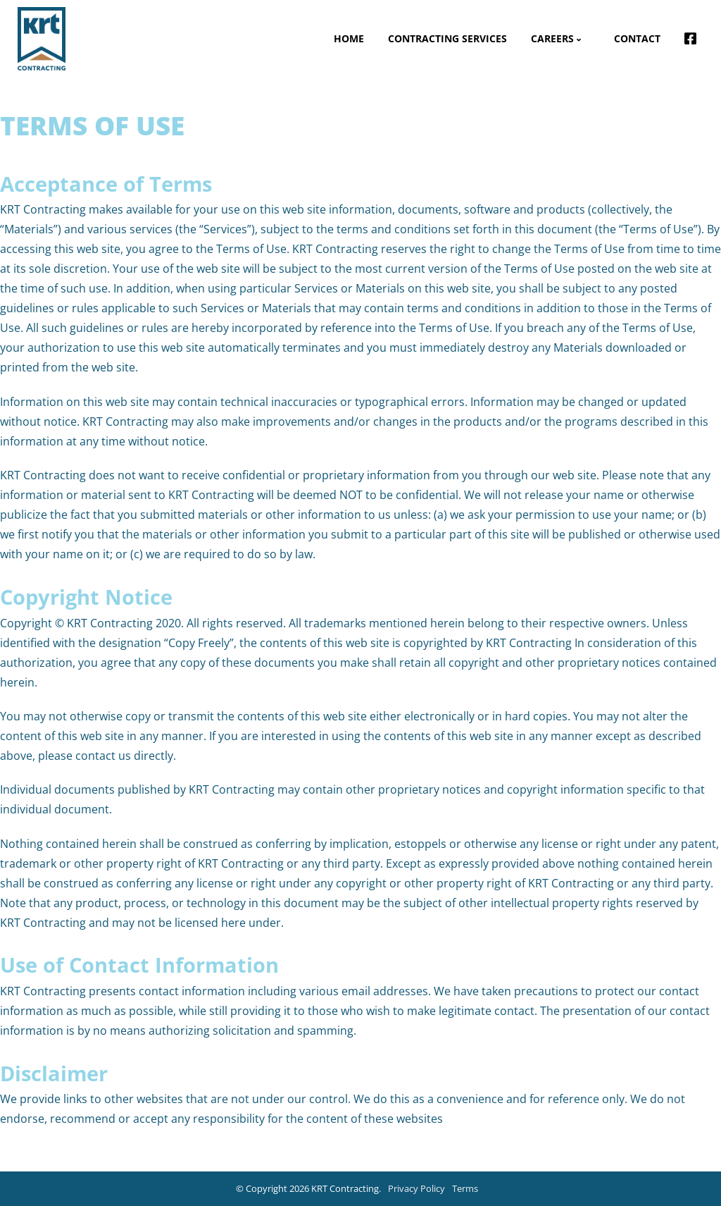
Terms (465, 1188)
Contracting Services (447, 38)
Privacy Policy (416, 1188)
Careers (552, 38)
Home (349, 38)
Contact (637, 38)
